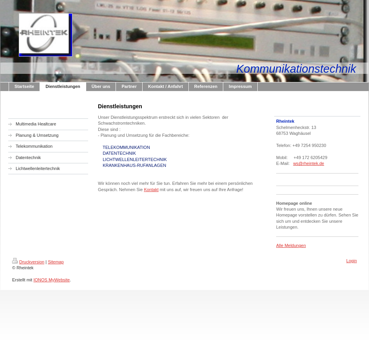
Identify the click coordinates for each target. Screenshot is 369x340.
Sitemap (55, 261)
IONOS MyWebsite (51, 279)
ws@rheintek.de (308, 163)
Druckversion (28, 261)
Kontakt (151, 189)
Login (351, 260)
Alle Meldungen (291, 245)
